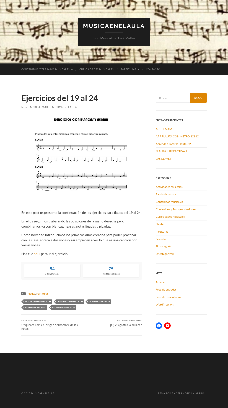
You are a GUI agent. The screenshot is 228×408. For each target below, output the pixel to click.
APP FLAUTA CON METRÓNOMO (177, 136)
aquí (37, 254)
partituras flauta (35, 307)
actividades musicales (38, 301)
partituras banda (99, 301)
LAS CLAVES (163, 158)
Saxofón (161, 239)
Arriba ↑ (201, 393)
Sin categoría (163, 246)
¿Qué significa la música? (126, 323)
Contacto (153, 69)
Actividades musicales (169, 186)
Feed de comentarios (168, 297)
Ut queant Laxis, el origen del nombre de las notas (50, 324)
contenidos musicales (70, 301)
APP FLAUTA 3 (165, 128)
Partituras (128, 69)
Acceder (161, 282)
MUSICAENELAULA (114, 26)
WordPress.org (165, 304)
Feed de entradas (166, 289)
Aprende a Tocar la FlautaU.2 (173, 143)
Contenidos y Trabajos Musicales (45, 69)
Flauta (31, 293)
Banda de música (166, 194)
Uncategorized (165, 253)
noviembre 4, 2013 (34, 107)
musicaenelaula (64, 107)
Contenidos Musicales (169, 201)
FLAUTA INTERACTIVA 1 (171, 151)
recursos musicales (63, 307)
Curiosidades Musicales (96, 69)
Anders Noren (182, 393)
